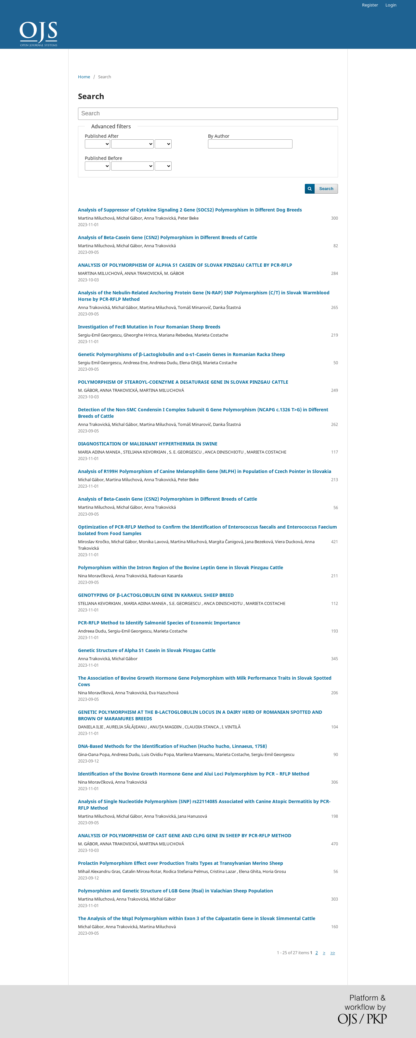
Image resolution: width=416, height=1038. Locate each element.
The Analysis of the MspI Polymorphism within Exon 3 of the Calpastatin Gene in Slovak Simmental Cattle (196, 918)
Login (390, 5)
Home (84, 77)
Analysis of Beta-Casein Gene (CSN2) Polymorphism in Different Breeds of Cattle (167, 237)
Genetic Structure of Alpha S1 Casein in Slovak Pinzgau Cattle (146, 650)
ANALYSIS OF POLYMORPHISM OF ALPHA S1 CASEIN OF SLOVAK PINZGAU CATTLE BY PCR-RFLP (185, 265)
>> (333, 952)
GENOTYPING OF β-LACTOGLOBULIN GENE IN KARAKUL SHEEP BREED (156, 595)
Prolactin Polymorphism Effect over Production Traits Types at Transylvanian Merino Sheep (180, 863)
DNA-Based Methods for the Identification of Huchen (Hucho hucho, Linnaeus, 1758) (172, 746)
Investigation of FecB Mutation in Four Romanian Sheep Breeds (149, 327)
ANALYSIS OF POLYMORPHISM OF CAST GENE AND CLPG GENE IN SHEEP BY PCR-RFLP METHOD (184, 835)
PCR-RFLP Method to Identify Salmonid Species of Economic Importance (159, 623)
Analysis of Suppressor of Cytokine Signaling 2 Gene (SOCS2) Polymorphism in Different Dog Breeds (190, 210)
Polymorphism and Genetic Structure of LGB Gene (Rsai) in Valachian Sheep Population (175, 891)
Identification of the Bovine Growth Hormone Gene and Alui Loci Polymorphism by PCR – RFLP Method (193, 774)
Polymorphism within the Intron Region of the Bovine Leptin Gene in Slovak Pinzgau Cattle (180, 567)
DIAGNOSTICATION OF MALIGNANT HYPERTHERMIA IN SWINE (147, 444)
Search (326, 188)
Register (370, 5)
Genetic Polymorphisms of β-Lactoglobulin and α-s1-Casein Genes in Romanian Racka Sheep (181, 354)
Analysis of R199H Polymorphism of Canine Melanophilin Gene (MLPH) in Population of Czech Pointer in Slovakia (204, 471)
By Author (218, 136)
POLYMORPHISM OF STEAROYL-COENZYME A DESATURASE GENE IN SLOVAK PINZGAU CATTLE (183, 382)
